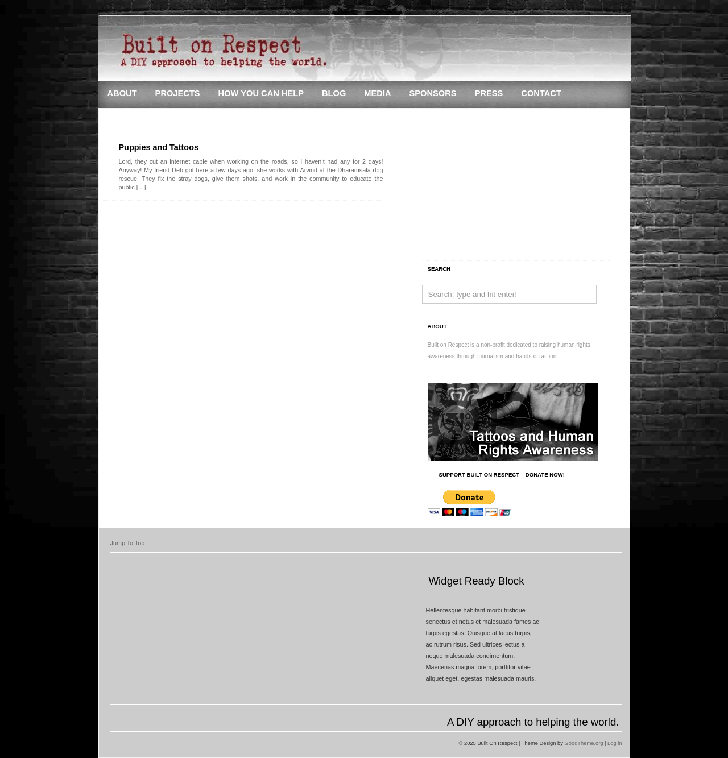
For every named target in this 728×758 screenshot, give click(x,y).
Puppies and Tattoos (158, 147)
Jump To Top (127, 543)
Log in (614, 743)
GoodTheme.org (584, 743)
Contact (541, 93)
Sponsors (433, 93)
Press (489, 93)
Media (377, 93)
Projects (177, 93)
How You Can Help (261, 93)
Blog (334, 93)
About (122, 93)
